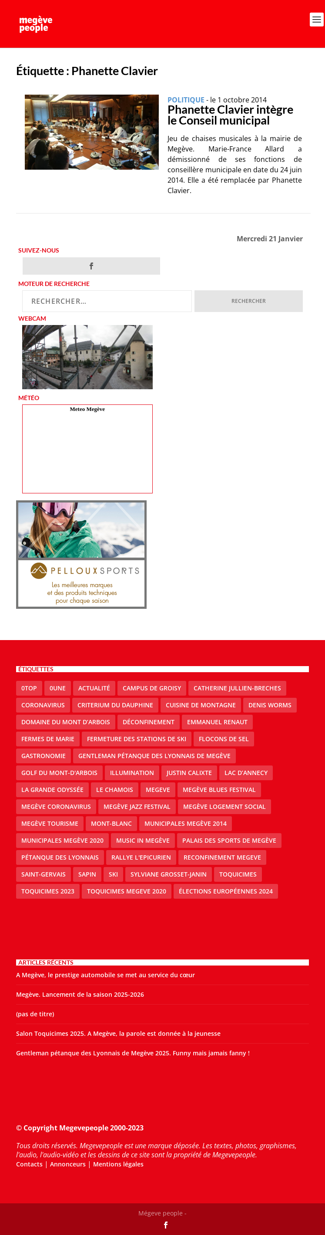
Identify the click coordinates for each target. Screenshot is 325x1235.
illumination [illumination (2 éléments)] (132, 773)
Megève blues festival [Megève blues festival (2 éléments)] (219, 789)
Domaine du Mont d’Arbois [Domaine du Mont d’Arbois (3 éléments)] (65, 722)
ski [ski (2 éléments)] (113, 874)
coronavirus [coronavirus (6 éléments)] (43, 705)
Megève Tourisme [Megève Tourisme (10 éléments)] (49, 823)
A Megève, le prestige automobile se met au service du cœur (105, 975)
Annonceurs (68, 1164)
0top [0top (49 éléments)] (29, 688)
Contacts (29, 1164)
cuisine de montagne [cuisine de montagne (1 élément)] (201, 705)
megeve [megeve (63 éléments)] (158, 789)
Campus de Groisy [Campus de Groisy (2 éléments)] (152, 688)
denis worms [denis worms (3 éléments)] (269, 705)
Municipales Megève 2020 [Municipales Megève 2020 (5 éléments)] (62, 840)
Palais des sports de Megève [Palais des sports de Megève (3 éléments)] (229, 840)
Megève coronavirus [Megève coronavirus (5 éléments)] (56, 806)
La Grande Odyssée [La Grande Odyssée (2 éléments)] (52, 789)
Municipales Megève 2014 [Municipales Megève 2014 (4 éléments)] (185, 823)
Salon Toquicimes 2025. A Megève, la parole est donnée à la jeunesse (118, 1033)
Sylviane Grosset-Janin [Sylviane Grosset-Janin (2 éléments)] (169, 874)
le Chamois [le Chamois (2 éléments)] (114, 789)
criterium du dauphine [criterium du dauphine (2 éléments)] (115, 705)
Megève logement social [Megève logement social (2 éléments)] (224, 806)
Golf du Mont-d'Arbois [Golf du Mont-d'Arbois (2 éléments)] (59, 773)
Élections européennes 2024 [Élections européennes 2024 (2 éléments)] (226, 891)
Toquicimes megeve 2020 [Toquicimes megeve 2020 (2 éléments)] (126, 891)
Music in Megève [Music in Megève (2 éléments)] (143, 840)
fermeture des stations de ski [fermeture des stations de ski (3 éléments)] (136, 739)
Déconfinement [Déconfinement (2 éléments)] (148, 722)
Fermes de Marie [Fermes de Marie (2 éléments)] (47, 739)
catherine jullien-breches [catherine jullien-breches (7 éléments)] (237, 688)
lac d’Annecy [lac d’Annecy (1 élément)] (246, 773)
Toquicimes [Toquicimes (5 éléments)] (238, 874)
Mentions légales (118, 1164)
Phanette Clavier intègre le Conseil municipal (230, 114)
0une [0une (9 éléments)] (58, 688)
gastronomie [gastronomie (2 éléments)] (43, 756)
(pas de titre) (35, 1014)
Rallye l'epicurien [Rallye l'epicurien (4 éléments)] (141, 857)
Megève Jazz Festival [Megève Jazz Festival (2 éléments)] (137, 806)
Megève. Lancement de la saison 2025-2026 (80, 994)
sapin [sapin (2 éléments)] (87, 874)
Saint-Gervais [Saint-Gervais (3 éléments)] (43, 874)
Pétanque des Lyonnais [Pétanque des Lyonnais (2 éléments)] (60, 857)
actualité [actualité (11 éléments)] (94, 688)
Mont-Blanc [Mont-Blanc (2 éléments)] (111, 823)
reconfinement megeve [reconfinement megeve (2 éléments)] (222, 857)
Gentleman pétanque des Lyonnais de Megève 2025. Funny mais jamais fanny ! (133, 1053)
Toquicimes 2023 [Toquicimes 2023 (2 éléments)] (47, 891)
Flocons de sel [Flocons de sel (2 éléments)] (224, 739)
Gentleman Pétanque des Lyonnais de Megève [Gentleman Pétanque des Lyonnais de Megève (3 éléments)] (154, 756)
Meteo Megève (87, 409)
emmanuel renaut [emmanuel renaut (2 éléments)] (217, 722)
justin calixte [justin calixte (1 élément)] (189, 773)
